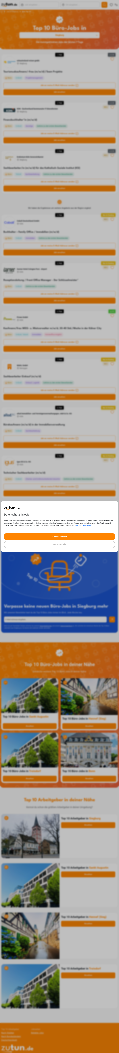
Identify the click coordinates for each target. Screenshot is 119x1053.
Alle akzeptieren (59, 536)
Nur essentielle (59, 544)
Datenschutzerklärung (83, 525)
